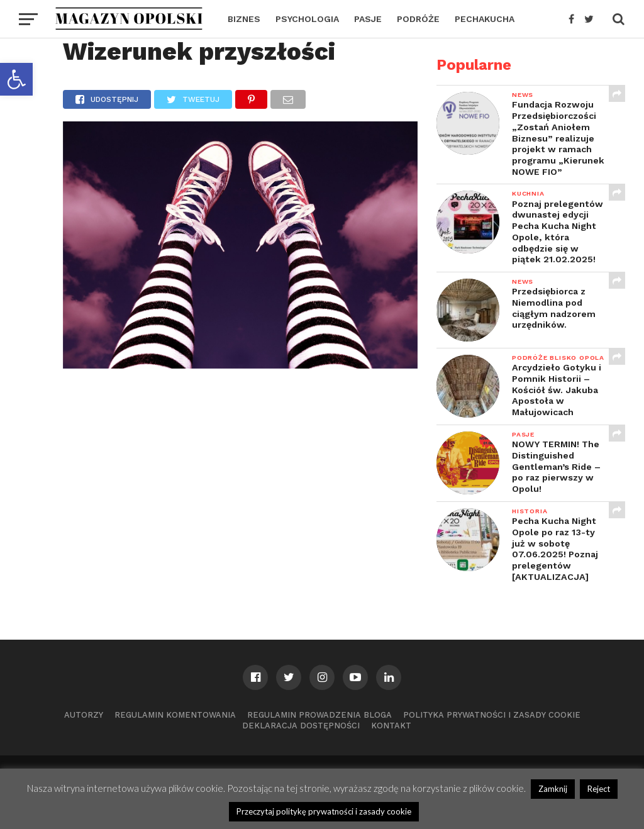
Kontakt (391, 725)
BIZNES (244, 19)
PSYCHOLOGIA (307, 19)
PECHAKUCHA (484, 19)
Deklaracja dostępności (301, 725)
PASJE (368, 19)
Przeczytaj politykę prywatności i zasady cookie (323, 811)
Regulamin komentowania (175, 715)
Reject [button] (598, 789)
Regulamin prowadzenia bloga (319, 715)
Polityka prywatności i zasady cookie (491, 715)
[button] (16, 79)
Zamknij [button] (552, 789)
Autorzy (83, 715)
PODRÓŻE (418, 19)
